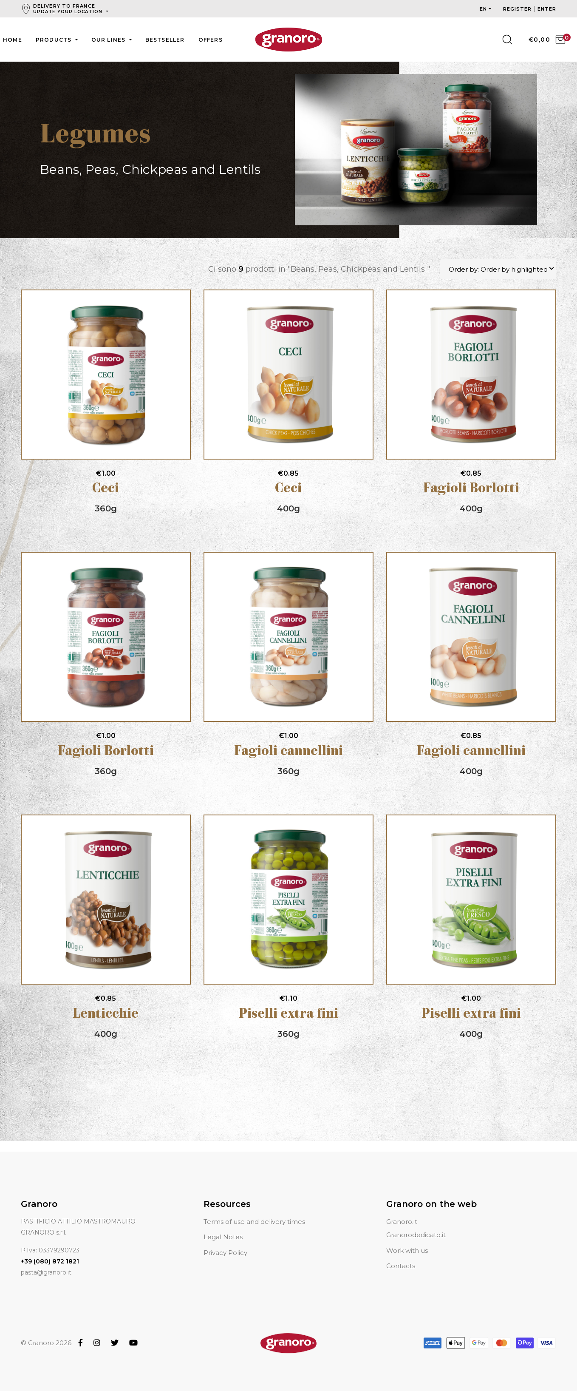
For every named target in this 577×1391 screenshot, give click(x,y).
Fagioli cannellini (288, 752)
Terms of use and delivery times (254, 1211)
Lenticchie (106, 1015)
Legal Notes (223, 1227)
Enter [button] (547, 9)
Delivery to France (68, 8)
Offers (210, 40)
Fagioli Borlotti (471, 490)
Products (55, 40)
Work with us (407, 1240)
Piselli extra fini (288, 1015)
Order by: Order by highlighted (498, 270)
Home (12, 40)
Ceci (105, 490)
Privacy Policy (225, 1242)
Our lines (109, 40)
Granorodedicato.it (416, 1225)
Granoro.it (401, 1211)
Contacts (400, 1256)
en (483, 9)
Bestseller (165, 40)
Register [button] (518, 9)
